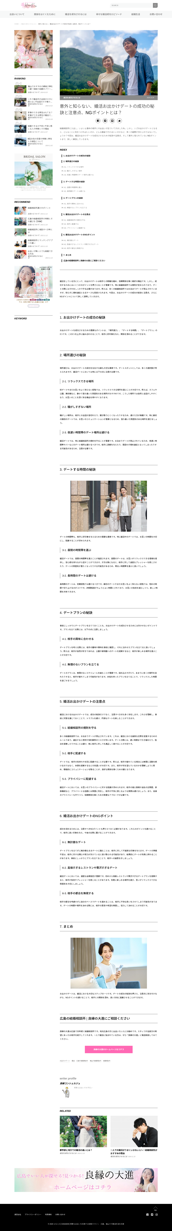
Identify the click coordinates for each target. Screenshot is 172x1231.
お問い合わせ (156, 14)
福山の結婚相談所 (95, 1061)
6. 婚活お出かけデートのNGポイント (79, 235)
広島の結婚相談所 (82, 1061)
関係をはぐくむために (45, 14)
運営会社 (17, 1214)
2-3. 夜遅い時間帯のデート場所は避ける (79, 175)
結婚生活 (135, 14)
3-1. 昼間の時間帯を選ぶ (73, 187)
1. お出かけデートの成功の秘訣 (77, 156)
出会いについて (17, 14)
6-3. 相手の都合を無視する (74, 248)
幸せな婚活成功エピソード (109, 14)
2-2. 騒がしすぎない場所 (73, 171)
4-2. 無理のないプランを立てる (75, 208)
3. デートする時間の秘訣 (74, 182)
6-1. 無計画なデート (71, 240)
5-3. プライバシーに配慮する (74, 228)
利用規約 (48, 1214)
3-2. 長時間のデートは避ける (74, 191)
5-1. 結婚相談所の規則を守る (74, 220)
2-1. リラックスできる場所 (74, 167)
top (155, 1210)
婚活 (73, 1061)
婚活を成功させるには (76, 14)
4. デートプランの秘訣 (73, 198)
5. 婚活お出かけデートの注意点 (77, 214)
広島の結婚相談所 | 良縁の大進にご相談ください (84, 261)
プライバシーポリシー (33, 1214)
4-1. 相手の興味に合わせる (74, 204)
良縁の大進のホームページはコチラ (108, 1049)
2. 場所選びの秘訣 (71, 161)
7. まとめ (67, 255)
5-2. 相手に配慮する (71, 224)
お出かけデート (65, 1061)
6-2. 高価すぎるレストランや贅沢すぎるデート (81, 244)
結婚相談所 (106, 1061)
